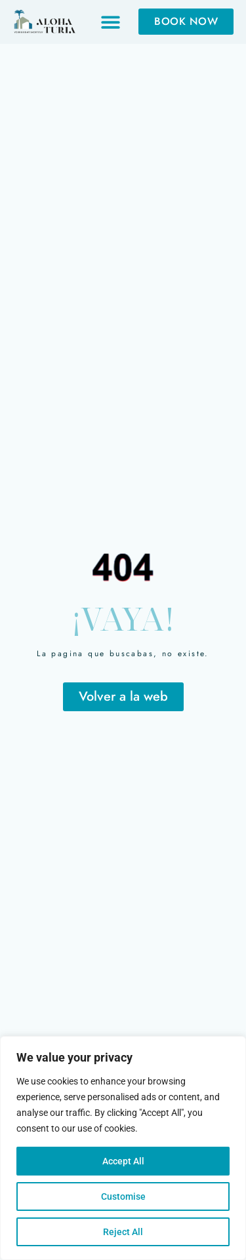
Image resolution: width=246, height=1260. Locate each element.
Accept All (123, 1161)
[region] (123, 1148)
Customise (123, 1196)
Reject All (123, 1232)
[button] (110, 22)
